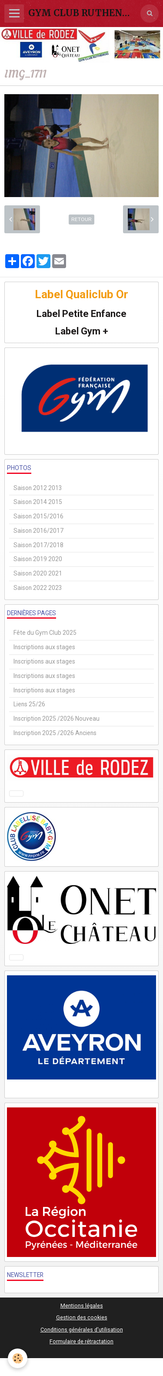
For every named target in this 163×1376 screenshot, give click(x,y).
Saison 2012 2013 (37, 487)
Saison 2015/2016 (38, 516)
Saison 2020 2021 (37, 573)
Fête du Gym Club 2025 (45, 632)
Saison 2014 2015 (37, 501)
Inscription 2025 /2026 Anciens (54, 732)
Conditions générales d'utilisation (81, 1329)
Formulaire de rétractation (81, 1341)
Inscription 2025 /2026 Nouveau (56, 718)
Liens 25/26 (29, 704)
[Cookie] (17, 1358)
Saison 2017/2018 (38, 545)
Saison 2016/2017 (38, 530)
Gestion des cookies (81, 1317)
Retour (81, 219)
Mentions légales (81, 1305)
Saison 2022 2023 (37, 587)
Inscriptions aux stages (44, 647)
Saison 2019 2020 (37, 558)
